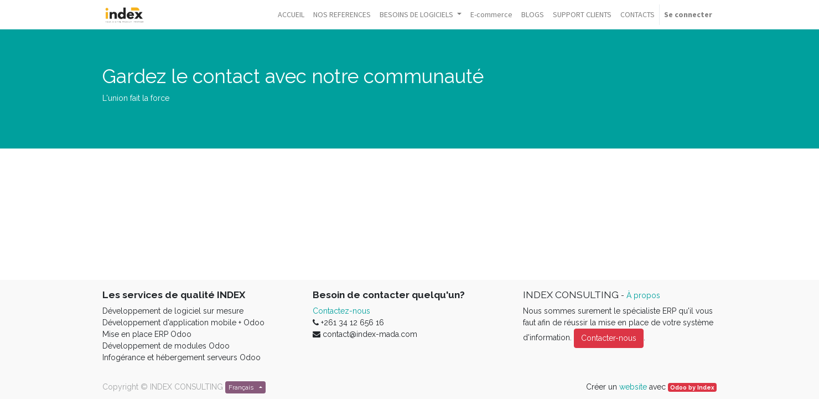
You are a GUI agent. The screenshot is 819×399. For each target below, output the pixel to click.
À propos (643, 295)
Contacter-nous (608, 338)
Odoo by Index (692, 387)
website (633, 386)
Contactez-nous (341, 310)
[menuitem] (291, 14)
